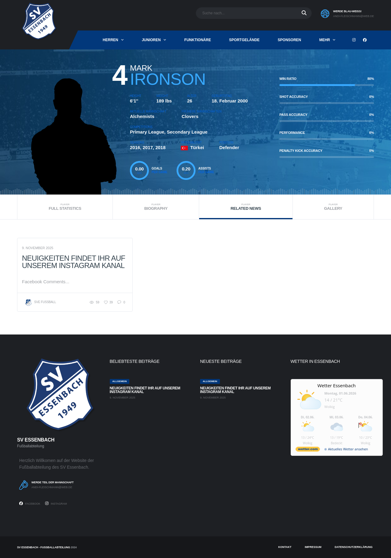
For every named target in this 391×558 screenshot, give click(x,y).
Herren (110, 40)
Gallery (333, 207)
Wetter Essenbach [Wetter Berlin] (336, 385)
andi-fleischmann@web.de (353, 16)
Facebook (29, 503)
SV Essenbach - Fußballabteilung (43, 547)
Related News (245, 207)
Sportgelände (244, 40)
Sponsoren (289, 40)
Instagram (56, 503)
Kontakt (284, 547)
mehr (324, 40)
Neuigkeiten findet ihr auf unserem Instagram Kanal (73, 262)
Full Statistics (64, 207)
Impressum (313, 547)
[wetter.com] (308, 450)
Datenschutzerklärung (353, 547)
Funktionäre (197, 40)
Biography (156, 207)
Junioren (151, 40)
